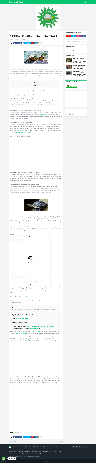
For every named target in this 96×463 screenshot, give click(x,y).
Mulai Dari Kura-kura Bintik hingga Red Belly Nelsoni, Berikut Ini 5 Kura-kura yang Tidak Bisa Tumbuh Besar (79, 74)
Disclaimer (84, 461)
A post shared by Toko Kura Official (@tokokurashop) (30, 281)
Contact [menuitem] (52, 2)
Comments (70, 114)
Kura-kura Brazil (17, 33)
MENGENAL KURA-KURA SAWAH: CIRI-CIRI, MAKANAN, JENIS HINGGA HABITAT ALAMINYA (79, 60)
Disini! (27, 296)
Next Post (60, 441)
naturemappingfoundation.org (23, 132)
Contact (79, 461)
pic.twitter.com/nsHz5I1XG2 (48, 326)
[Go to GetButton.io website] (3, 461)
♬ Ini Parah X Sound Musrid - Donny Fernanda (40, 84)
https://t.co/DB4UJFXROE (34, 326)
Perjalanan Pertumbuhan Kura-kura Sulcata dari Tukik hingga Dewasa (79, 67)
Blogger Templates (49, 461)
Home (11, 33)
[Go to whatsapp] (3, 458)
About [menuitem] (32, 2)
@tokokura (20, 84)
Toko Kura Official (16, 2)
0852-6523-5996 (28, 340)
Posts (69, 113)
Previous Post (13, 441)
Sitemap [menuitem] (45, 2)
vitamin (39, 331)
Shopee (16, 333)
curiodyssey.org (43, 114)
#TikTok (25, 84)
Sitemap (73, 461)
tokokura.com (48, 77)
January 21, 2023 (34, 328)
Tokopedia (23, 333)
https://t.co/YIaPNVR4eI (21, 318)
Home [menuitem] (26, 2)
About (68, 461)
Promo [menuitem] (38, 2)
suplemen (34, 331)
